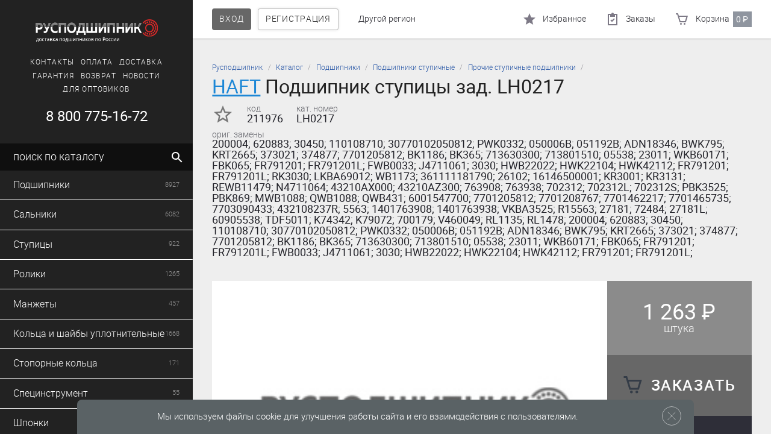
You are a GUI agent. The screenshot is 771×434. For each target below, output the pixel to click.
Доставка (141, 62)
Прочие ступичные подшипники (522, 67)
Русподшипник (237, 67)
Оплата (97, 62)
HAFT (236, 86)
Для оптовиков (96, 89)
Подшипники (338, 67)
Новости (142, 76)
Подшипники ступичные (414, 67)
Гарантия (54, 76)
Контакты (52, 62)
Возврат (98, 76)
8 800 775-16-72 (97, 116)
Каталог (289, 67)
